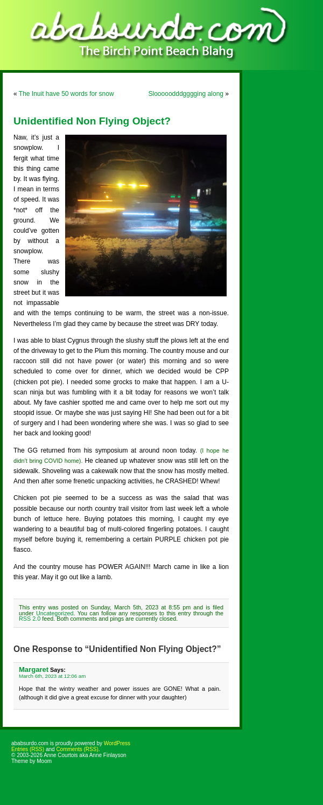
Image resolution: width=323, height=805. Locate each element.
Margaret (33, 669)
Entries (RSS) (27, 749)
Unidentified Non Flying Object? (92, 121)
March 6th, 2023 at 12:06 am (52, 676)
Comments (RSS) (77, 749)
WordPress (117, 743)
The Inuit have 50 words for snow (66, 94)
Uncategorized (55, 613)
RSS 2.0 (29, 618)
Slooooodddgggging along (186, 94)
